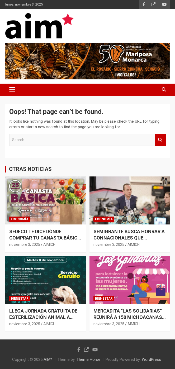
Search (160, 140)
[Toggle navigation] (12, 90)
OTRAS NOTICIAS (30, 169)
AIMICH (49, 244)
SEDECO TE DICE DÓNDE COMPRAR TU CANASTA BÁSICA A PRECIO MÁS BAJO (45, 238)
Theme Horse (88, 359)
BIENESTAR (20, 298)
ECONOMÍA (20, 219)
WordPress (151, 359)
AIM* (48, 359)
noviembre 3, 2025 (24, 244)
